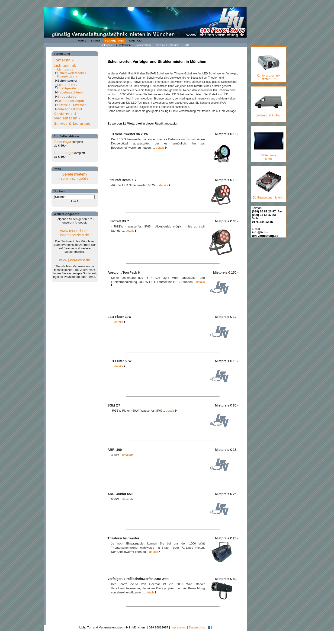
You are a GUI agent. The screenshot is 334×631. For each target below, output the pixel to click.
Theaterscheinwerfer (123, 538)
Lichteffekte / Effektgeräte (67, 86)
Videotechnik (143, 45)
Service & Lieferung (167, 45)
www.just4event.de (74, 260)
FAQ (186, 45)
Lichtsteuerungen (70, 100)
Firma (95, 40)
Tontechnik (106, 45)
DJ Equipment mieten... (268, 185)
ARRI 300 (115, 450)
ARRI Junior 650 (120, 494)
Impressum (178, 627)
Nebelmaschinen (70, 92)
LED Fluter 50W (120, 361)
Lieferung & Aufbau (268, 104)
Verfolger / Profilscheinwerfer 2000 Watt (138, 579)
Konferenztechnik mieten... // (268, 68)
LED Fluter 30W (120, 317)
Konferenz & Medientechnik (67, 116)
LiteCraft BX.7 (118, 221)
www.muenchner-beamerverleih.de (74, 233)
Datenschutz (197, 627)
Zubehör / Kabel (69, 109)
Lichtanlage (63, 153)
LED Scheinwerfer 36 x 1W (128, 134)
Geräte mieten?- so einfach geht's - (74, 176)
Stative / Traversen (72, 105)
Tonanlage (62, 142)
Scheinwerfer (67, 80)
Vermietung (114, 40)
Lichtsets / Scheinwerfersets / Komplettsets (71, 73)
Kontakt (136, 40)
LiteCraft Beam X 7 (122, 180)
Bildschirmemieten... (269, 146)
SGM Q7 (114, 405)
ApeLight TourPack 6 (124, 272)
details (161, 147)
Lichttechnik (124, 45)
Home (82, 40)
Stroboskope (67, 96)
